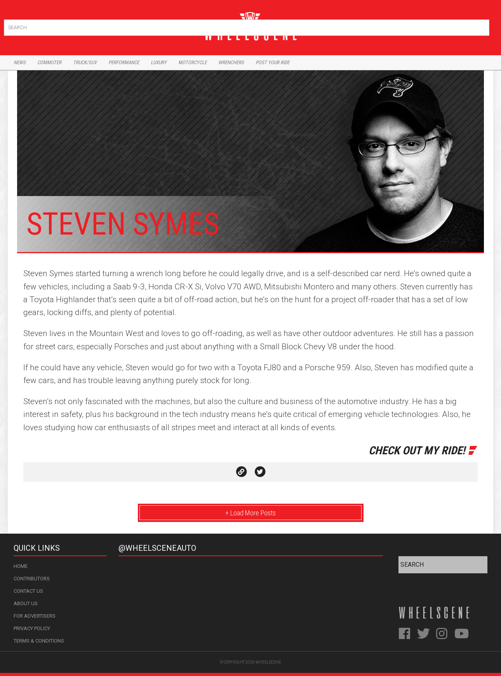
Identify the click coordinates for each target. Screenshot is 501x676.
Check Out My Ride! (417, 450)
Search (482, 25)
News (20, 62)
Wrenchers (231, 62)
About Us (26, 603)
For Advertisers (35, 616)
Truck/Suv (85, 62)
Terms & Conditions (39, 641)
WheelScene (268, 662)
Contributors (32, 578)
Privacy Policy (32, 628)
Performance (123, 62)
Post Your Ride (272, 62)
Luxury (159, 62)
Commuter (49, 62)
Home (21, 566)
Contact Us (28, 591)
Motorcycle (192, 62)
